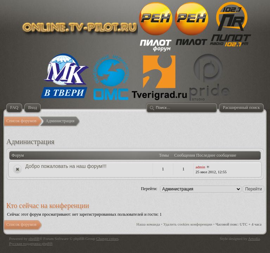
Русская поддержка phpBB (30, 243)
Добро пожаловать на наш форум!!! (66, 166)
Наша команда (148, 224)
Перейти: (149, 188)
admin (200, 167)
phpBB (33, 238)
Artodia (254, 238)
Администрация (30, 141)
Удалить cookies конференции (187, 224)
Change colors (107, 238)
